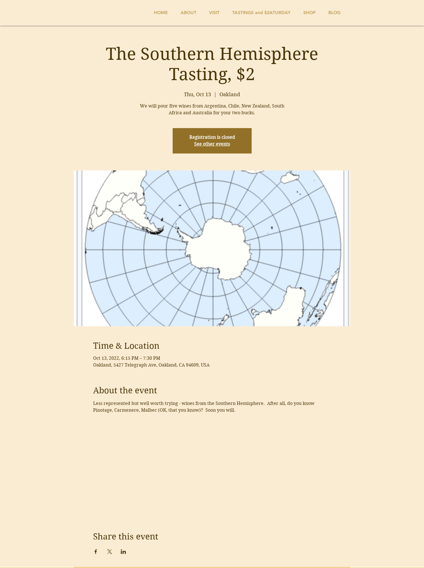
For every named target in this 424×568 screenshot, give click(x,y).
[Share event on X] (109, 551)
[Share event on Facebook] (95, 551)
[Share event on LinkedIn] (123, 551)
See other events (212, 144)
